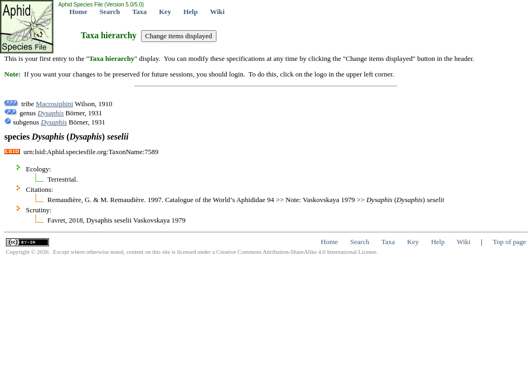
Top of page (509, 242)
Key (165, 12)
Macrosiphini (54, 104)
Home (78, 12)
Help (190, 12)
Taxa (139, 12)
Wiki (217, 12)
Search (110, 12)
